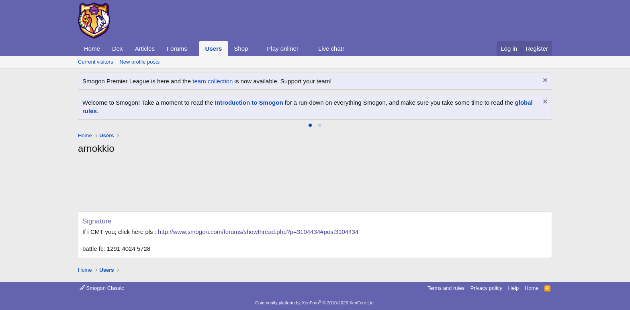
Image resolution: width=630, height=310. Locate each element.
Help (513, 288)
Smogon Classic (102, 288)
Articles (145, 48)
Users (213, 48)
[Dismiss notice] (544, 81)
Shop (241, 48)
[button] (193, 48)
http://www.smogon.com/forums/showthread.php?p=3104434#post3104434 (258, 231)
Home (92, 48)
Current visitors (95, 62)
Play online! (282, 48)
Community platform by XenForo (315, 302)
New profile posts (139, 62)
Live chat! (331, 48)
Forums (177, 48)
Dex (117, 48)
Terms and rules (446, 288)
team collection (212, 81)
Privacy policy (486, 288)
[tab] (310, 125)
